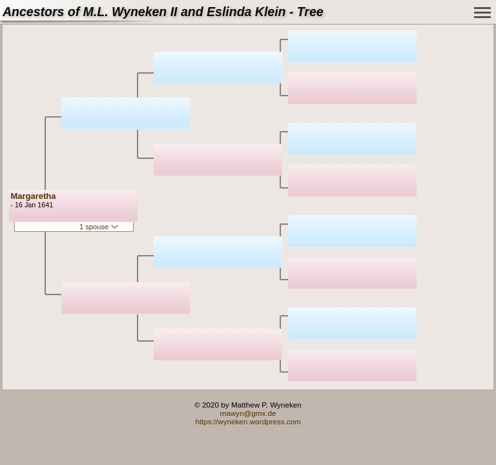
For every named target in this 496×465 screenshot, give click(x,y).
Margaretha (33, 196)
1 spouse (98, 227)
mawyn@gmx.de (248, 413)
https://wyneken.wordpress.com (248, 421)
